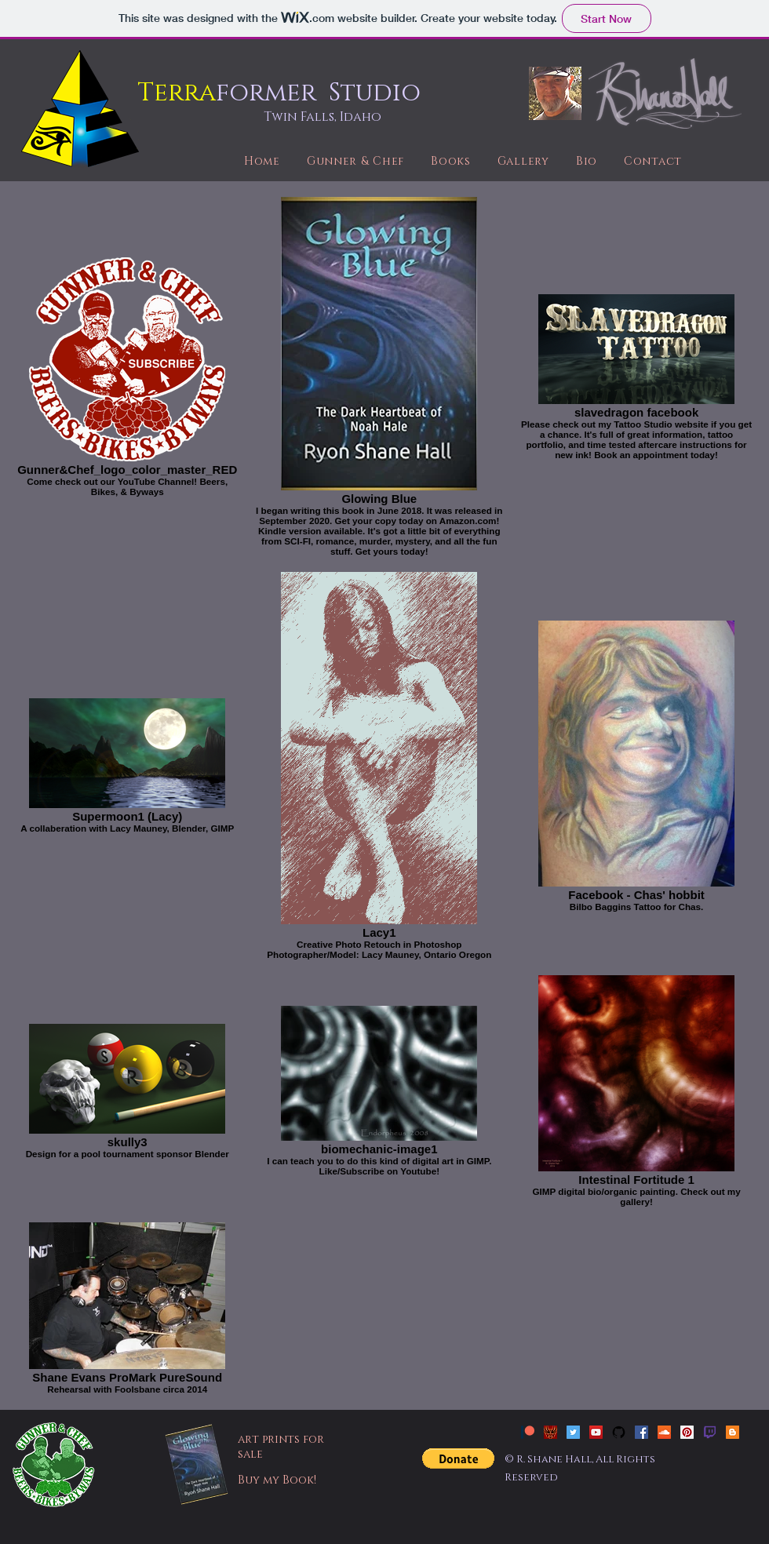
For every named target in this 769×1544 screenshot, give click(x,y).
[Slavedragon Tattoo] (550, 1432)
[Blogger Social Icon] (732, 1432)
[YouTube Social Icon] (596, 1432)
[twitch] (709, 1432)
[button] (458, 1458)
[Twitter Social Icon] (573, 1432)
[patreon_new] (527, 1432)
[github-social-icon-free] (618, 1432)
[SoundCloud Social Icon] (664, 1432)
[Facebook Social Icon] (641, 1432)
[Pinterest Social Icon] (687, 1432)
